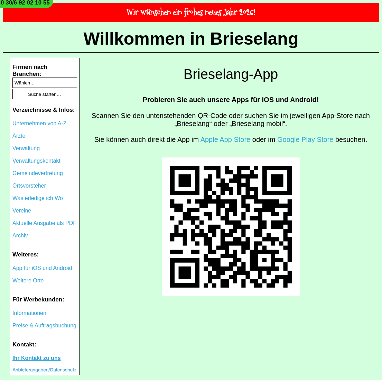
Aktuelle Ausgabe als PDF (44, 223)
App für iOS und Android (42, 268)
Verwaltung (26, 148)
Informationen (29, 313)
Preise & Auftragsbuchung (44, 325)
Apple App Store (226, 139)
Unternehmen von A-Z (39, 123)
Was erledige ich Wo (37, 198)
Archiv (20, 235)
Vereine (21, 211)
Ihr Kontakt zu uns (36, 358)
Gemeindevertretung (37, 173)
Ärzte (18, 136)
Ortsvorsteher (29, 186)
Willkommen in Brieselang (191, 38)
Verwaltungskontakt (36, 161)
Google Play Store (305, 139)
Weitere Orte (28, 280)
